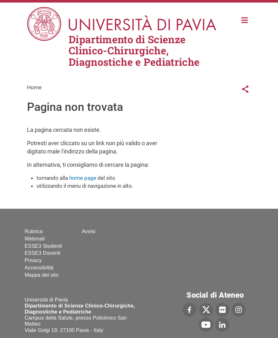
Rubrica (34, 231)
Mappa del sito (42, 275)
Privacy (33, 260)
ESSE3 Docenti (43, 253)
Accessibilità (39, 267)
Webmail (35, 238)
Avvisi (89, 231)
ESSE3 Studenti (43, 246)
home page (82, 178)
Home (245, 20)
